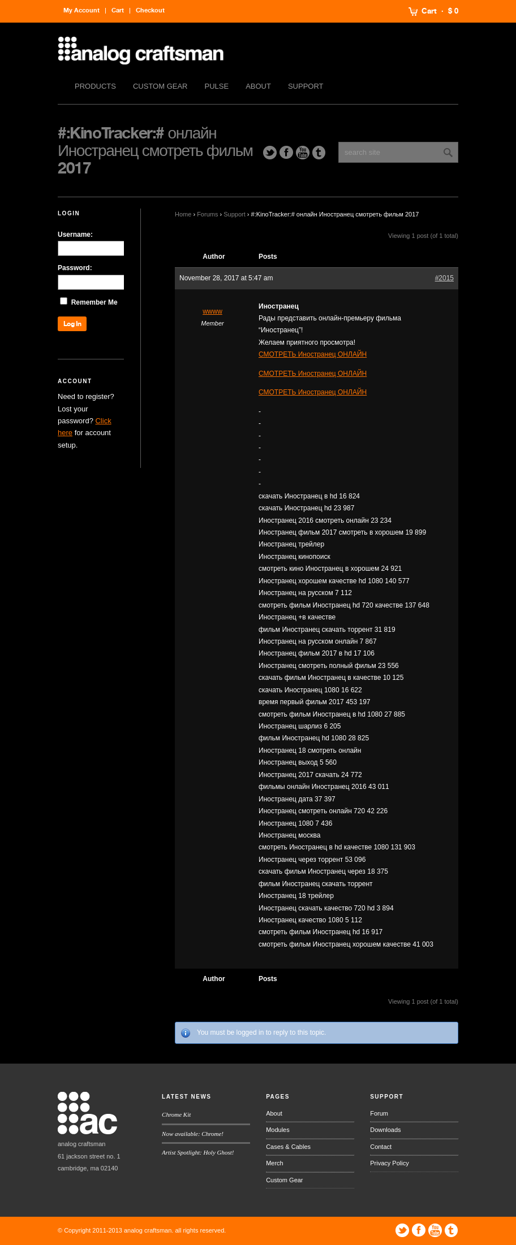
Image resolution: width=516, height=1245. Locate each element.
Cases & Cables (288, 1146)
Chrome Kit (176, 1114)
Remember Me (94, 302)
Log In (72, 323)
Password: (75, 268)
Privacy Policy (389, 1163)
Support (306, 86)
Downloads (385, 1129)
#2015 (444, 278)
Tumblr (319, 152)
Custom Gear (160, 86)
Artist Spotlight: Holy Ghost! (198, 1152)
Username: (75, 234)
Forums (207, 214)
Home (183, 214)
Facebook (286, 152)
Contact (381, 1146)
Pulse (217, 86)
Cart (429, 11)
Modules (278, 1129)
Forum (379, 1113)
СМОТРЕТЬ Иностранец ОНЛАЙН (313, 354)
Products (95, 86)
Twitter (270, 152)
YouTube (302, 152)
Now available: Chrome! (192, 1133)
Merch (274, 1163)
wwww (212, 311)
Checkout (150, 10)
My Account (81, 10)
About (258, 86)
